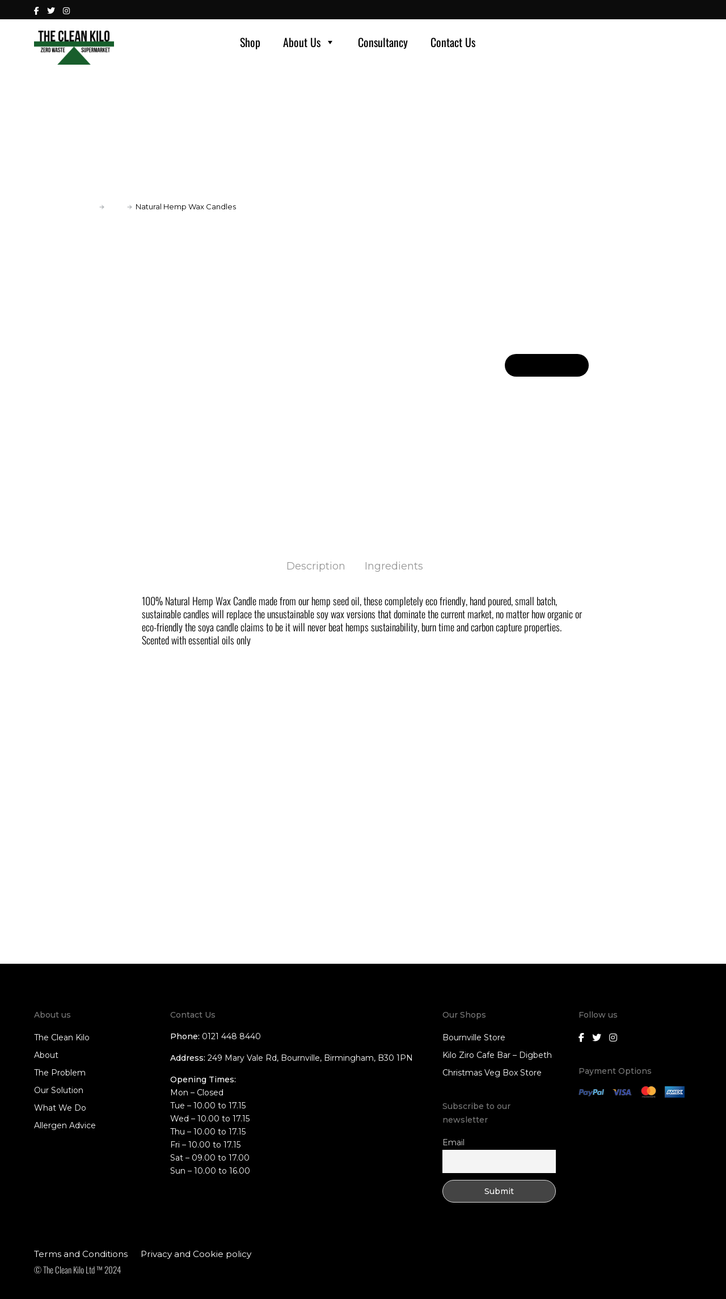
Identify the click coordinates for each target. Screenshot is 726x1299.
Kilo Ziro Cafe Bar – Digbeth (497, 1055)
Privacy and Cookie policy (196, 1254)
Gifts (116, 206)
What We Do (60, 1108)
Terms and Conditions (81, 1254)
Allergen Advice (65, 1125)
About (46, 1055)
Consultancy (383, 41)
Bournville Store (473, 1037)
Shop (250, 41)
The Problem (60, 1073)
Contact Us (452, 41)
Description (315, 566)
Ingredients (394, 566)
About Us (309, 42)
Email (453, 1142)
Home (84, 206)
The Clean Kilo (62, 1037)
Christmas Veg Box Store (492, 1073)
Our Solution (58, 1090)
